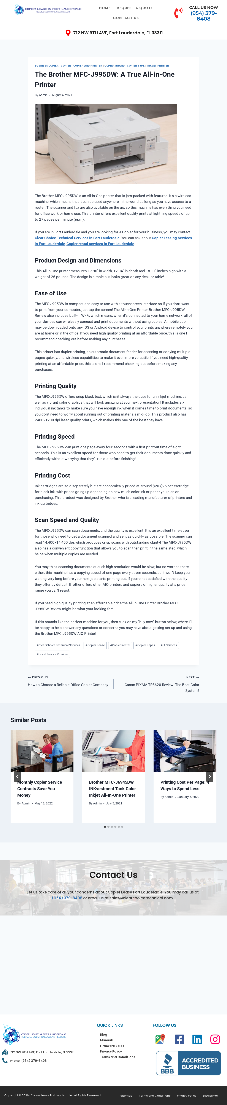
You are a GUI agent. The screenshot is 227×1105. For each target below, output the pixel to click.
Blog (103, 1034)
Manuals (107, 1040)
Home (104, 7)
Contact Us (126, 17)
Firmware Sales (112, 1046)
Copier (66, 65)
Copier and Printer (87, 65)
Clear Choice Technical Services (58, 645)
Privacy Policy (111, 1051)
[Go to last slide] (17, 776)
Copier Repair (145, 645)
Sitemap (126, 1096)
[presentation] (42, 751)
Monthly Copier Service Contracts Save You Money (39, 789)
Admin (43, 95)
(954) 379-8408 (67, 898)
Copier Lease (95, 645)
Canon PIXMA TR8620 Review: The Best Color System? (158, 683)
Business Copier (47, 65)
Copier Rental (120, 645)
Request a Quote (135, 7)
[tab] (105, 827)
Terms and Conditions (117, 1057)
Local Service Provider (52, 654)
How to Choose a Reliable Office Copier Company (69, 680)
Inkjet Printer (158, 65)
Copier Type (136, 65)
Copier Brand (115, 65)
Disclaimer (210, 1096)
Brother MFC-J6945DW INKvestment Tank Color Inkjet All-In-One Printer (112, 789)
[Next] (209, 776)
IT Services (169, 645)
